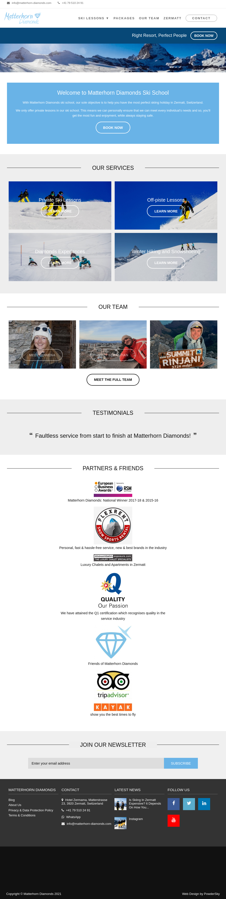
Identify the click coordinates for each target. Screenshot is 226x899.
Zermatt (172, 18)
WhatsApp (73, 817)
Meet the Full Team (113, 380)
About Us (14, 805)
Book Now (203, 36)
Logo (22, 18)
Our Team (149, 18)
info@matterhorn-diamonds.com (31, 2)
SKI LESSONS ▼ (93, 18)
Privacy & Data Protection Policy (30, 810)
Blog (11, 800)
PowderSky (212, 894)
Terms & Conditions (21, 815)
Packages (124, 18)
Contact (201, 18)
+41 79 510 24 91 (72, 2)
